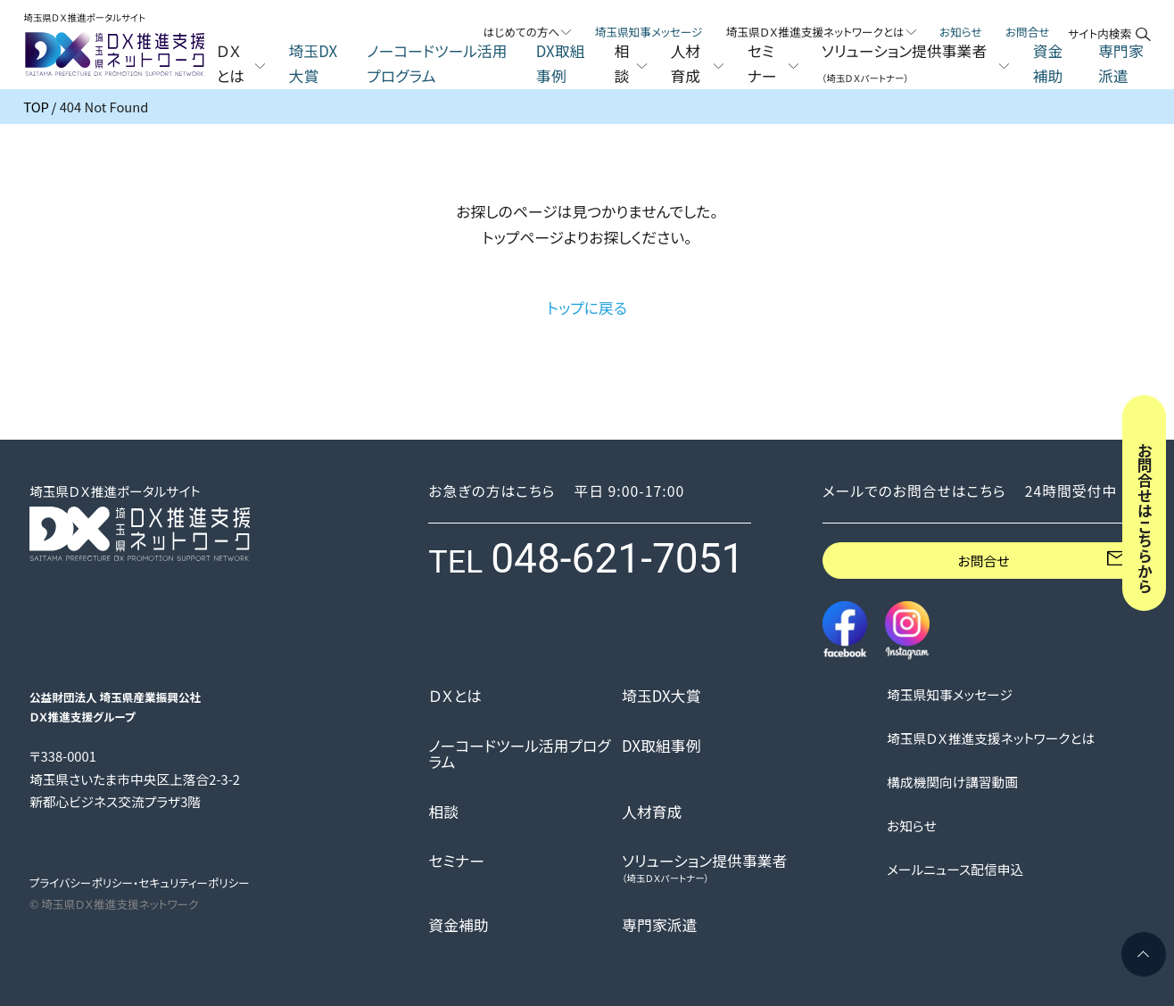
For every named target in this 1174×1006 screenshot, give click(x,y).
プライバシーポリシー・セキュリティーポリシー (139, 882)
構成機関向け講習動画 (952, 782)
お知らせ (960, 31)
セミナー (456, 861)
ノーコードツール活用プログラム (437, 63)
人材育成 (652, 812)
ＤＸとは (455, 696)
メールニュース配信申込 (955, 869)
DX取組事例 (560, 63)
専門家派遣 (1120, 63)
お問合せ (1027, 31)
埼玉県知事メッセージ (649, 31)
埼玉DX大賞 (313, 63)
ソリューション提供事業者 (704, 868)
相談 (443, 812)
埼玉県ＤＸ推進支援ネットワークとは (991, 738)
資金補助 (1048, 63)
